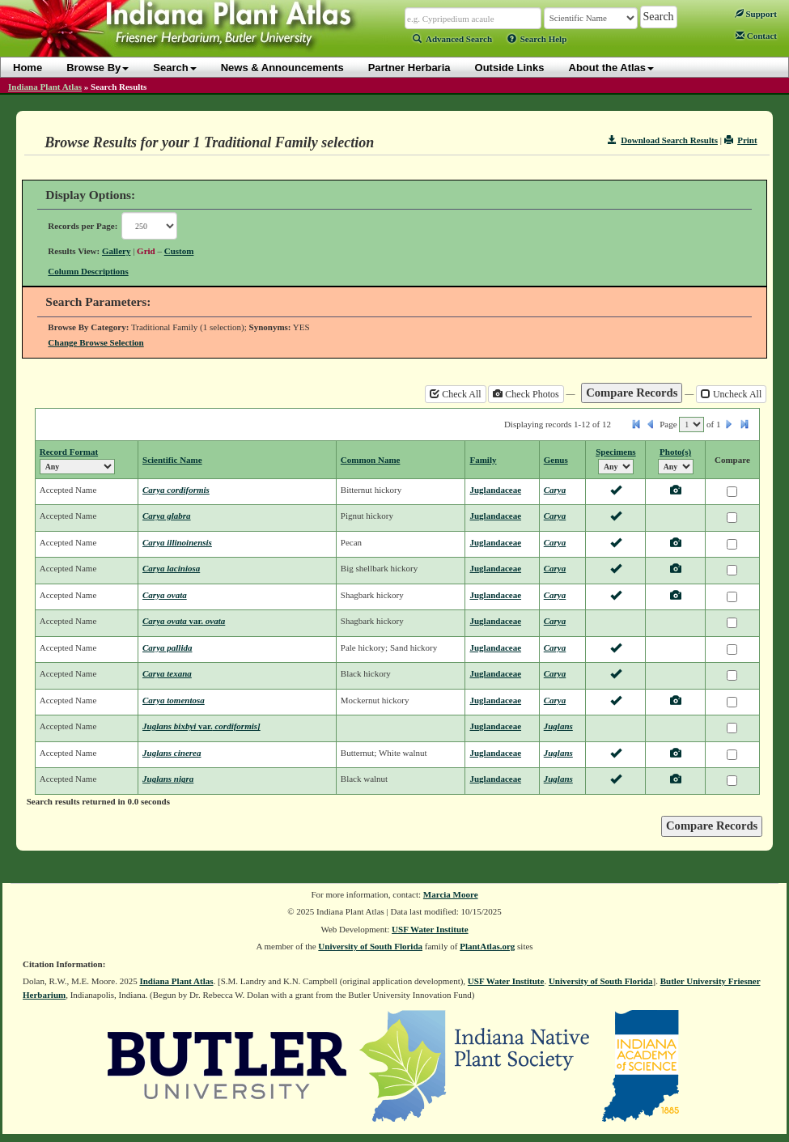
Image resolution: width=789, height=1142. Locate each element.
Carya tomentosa (173, 700)
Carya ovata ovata (183, 621)
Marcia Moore (450, 894)
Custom (179, 251)
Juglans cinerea (171, 753)
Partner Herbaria (409, 68)
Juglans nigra (167, 778)
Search (174, 68)
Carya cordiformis (176, 490)
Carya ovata (164, 595)
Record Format (69, 451)
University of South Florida (370, 946)
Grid (146, 251)
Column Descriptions (88, 271)
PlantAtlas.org (487, 946)
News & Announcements (282, 68)
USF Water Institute (430, 929)
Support (756, 14)
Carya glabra (166, 515)
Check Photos (525, 394)
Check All (455, 394)
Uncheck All (731, 394)
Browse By (97, 68)
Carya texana (167, 673)
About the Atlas (612, 68)
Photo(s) (675, 451)
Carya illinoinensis (177, 542)
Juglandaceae (495, 490)
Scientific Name (172, 460)
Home (27, 68)
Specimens (616, 451)
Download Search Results (663, 140)
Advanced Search (452, 39)
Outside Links (510, 68)
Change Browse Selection (95, 342)
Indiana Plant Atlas (45, 86)
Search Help (537, 39)
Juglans (558, 726)
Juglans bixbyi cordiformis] (201, 726)
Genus (556, 460)
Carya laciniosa (171, 568)
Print (740, 140)
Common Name (371, 460)
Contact (756, 35)
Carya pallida (167, 647)
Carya (555, 490)
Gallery (116, 251)
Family (482, 460)
